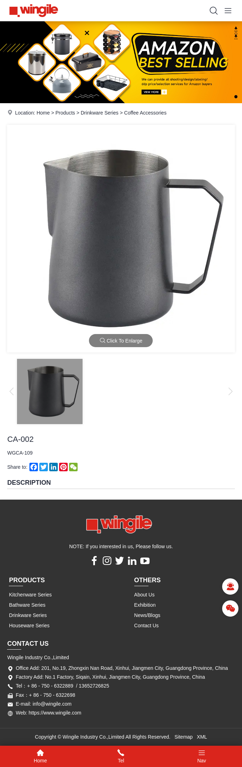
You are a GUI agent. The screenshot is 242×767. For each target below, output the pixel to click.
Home (43, 113)
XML (202, 737)
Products (65, 113)
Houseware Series (29, 625)
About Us (144, 595)
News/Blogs (147, 615)
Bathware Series (27, 605)
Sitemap (184, 737)
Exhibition (145, 605)
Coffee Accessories (145, 113)
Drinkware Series (100, 113)
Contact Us (146, 625)
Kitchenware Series (30, 595)
